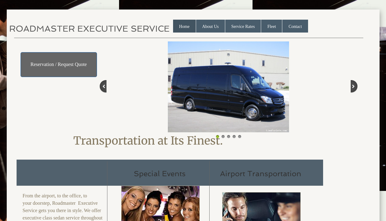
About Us (210, 26)
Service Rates (243, 26)
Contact (295, 26)
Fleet (271, 26)
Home (184, 26)
